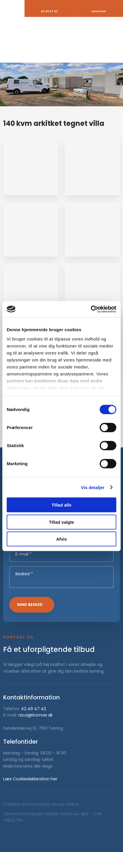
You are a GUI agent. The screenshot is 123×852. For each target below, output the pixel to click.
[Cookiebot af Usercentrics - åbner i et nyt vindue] (90, 309)
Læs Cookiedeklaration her (30, 779)
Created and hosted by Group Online (41, 804)
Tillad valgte (61, 521)
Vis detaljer (93, 487)
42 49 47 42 (33, 709)
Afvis (61, 539)
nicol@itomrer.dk (35, 715)
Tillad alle (61, 504)
